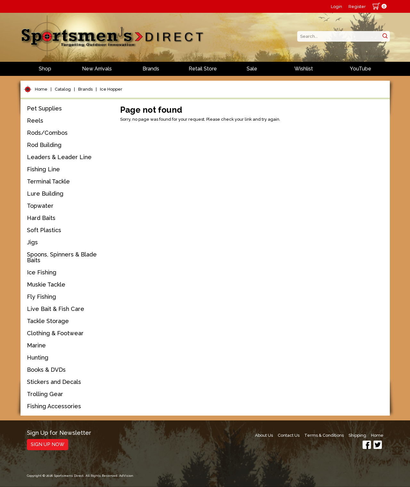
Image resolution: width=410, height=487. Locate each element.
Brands (151, 69)
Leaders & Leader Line (59, 157)
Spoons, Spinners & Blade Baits (62, 257)
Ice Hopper (111, 89)
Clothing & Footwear (55, 333)
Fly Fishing (41, 296)
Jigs (32, 242)
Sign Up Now (47, 444)
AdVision (126, 475)
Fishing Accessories (54, 406)
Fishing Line (43, 169)
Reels (35, 120)
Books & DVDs (46, 369)
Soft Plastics (44, 230)
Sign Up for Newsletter (59, 433)
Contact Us (288, 435)
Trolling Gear (45, 394)
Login (336, 6)
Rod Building (44, 145)
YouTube (360, 69)
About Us (264, 435)
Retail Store (203, 69)
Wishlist (303, 69)
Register (357, 6)
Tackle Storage (48, 321)
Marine (36, 345)
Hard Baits (41, 218)
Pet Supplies (44, 108)
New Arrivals (97, 69)
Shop (45, 69)
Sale (252, 69)
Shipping (357, 435)
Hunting (37, 357)
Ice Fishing (41, 272)
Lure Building (45, 193)
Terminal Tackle (48, 181)
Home (41, 89)
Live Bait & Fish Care (55, 308)
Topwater (40, 205)
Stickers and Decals (54, 381)
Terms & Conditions (324, 435)
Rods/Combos (47, 132)
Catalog (63, 89)
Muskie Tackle (46, 284)
